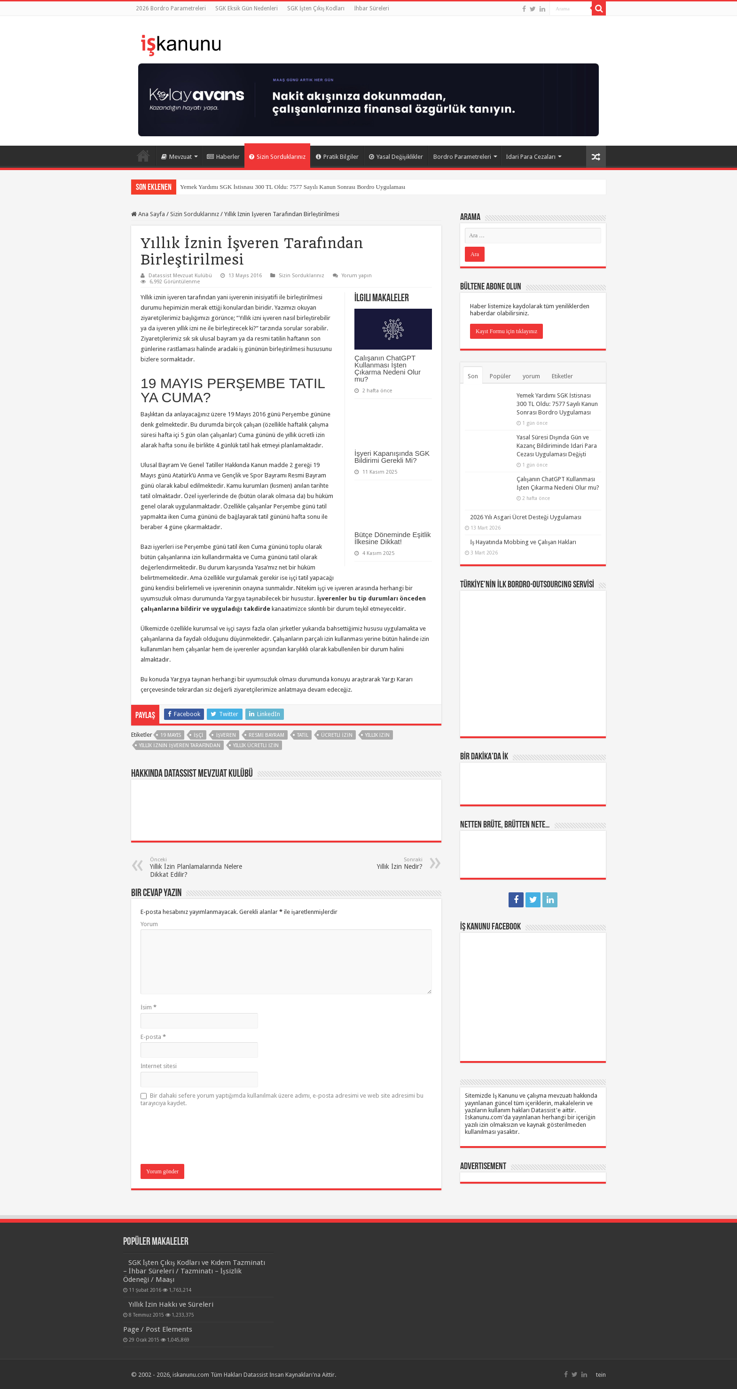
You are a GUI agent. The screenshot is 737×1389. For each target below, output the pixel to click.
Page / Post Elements (157, 1328)
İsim (149, 1007)
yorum (531, 376)
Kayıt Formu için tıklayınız (506, 331)
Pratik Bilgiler (337, 156)
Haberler (223, 156)
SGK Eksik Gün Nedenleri (246, 8)
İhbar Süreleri (371, 8)
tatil (302, 735)
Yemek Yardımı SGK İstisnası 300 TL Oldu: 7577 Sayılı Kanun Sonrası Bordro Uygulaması (292, 186)
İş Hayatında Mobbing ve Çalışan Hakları (523, 528)
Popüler (500, 376)
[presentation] (212, 1136)
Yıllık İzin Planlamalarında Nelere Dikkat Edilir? (198, 867)
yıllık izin (377, 735)
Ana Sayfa (143, 155)
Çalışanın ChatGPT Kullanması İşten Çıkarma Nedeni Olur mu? (387, 368)
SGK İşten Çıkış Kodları (316, 8)
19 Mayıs (170, 735)
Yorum (149, 924)
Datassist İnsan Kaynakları (278, 1373)
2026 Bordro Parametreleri (171, 8)
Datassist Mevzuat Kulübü (180, 276)
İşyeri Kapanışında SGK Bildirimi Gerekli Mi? (392, 456)
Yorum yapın (357, 276)
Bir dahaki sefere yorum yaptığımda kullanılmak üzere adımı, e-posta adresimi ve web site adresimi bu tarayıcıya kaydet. (282, 1099)
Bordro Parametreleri (462, 156)
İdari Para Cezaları (531, 156)
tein (601, 1373)
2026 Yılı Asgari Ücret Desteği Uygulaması (525, 503)
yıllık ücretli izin (256, 745)
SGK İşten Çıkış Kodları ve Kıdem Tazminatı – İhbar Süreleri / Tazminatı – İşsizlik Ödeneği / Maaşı (194, 1270)
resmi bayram (266, 735)
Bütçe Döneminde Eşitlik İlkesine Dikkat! (392, 538)
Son (473, 376)
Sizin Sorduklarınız (277, 156)
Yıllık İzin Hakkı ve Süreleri (170, 1303)
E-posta (153, 1036)
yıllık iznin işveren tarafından (179, 745)
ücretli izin (337, 735)
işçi (198, 735)
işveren (226, 735)
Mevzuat (176, 156)
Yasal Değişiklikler (396, 156)
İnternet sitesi (159, 1065)
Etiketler (562, 376)
